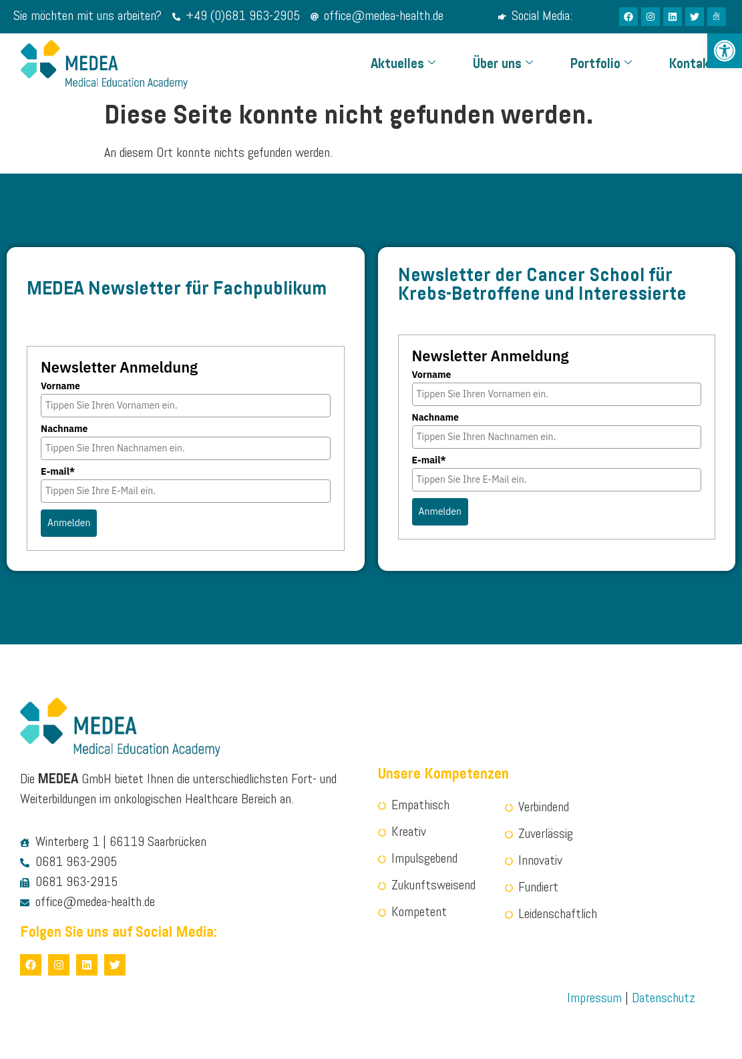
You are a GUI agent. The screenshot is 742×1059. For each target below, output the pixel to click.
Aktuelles (403, 64)
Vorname (60, 386)
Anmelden (68, 523)
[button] (724, 50)
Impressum (594, 999)
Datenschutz (663, 999)
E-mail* (58, 471)
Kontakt (692, 64)
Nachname (64, 428)
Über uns (503, 64)
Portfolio (601, 64)
